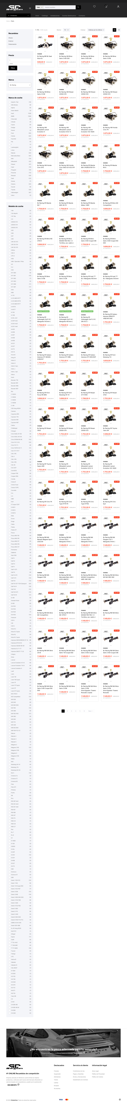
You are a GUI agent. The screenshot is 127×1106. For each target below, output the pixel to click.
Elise (12, 515)
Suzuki (13, 187)
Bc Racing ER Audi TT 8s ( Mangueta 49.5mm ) (89, 279)
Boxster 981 (14, 383)
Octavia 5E (14, 781)
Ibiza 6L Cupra (15, 637)
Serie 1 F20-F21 (15, 880)
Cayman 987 (15, 422)
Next (90, 711)
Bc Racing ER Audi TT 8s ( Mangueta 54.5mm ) (111, 279)
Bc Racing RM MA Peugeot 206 (43, 576)
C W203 (13, 394)
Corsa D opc (14, 484)
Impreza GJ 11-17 (16, 648)
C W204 (13, 397)
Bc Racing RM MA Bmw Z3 (111, 614)
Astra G (13, 360)
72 (65, 30)
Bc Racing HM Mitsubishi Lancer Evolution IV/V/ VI (65, 130)
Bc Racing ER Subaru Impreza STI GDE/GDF (88, 356)
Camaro (13, 411)
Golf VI (13, 572)
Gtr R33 (13, 609)
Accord (13, 354)
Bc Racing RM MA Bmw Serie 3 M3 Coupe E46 (111, 652)
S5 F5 (13, 866)
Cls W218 (14, 470)
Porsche (13, 172)
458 (12, 258)
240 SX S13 (14, 241)
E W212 (13, 510)
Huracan (13, 617)
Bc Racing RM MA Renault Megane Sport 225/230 (44, 539)
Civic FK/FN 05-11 (16, 448)
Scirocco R (14, 874)
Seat (12, 178)
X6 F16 (13, 993)
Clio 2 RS (13, 453)
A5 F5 (13, 349)
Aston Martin (14, 110)
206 (12, 233)
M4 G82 (13, 716)
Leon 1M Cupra (15, 679)
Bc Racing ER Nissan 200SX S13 (88, 429)
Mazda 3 (13, 739)
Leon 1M (13, 677)
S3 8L (13, 849)
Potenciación (12, 44)
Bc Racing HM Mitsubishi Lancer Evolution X (43, 130)
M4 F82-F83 (14, 713)
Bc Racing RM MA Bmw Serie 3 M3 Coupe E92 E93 (45, 688)
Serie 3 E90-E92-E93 (17, 897)
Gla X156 (13, 555)
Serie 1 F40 (14, 883)
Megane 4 (14, 753)
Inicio (37, 16)
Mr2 (12, 761)
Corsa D (13, 482)
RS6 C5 (13, 821)
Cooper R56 (14, 476)
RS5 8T (13, 815)
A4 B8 (13, 337)
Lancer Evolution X (16, 668)
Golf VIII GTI (14, 592)
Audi (12, 113)
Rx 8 (12, 835)
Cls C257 (13, 467)
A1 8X (13, 312)
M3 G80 (13, 710)
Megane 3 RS (15, 750)
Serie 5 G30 (14, 914)
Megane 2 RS (15, 747)
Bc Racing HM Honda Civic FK (110, 129)
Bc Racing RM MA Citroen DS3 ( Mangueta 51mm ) (87, 539)
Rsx (12, 829)
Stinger (13, 934)
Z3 (12, 999)
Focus (13, 532)
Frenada (56, 1071)
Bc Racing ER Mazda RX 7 (44, 204)
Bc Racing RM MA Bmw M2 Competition (45, 614)
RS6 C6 (13, 823)
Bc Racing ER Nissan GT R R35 (88, 394)
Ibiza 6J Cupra (15, 631)
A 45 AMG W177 (16, 304)
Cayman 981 (15, 419)
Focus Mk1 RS (15, 535)
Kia (12, 141)
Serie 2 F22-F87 (15, 888)
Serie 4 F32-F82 (16, 905)
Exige (12, 521)
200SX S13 (14, 222)
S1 (12, 838)
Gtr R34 (13, 612)
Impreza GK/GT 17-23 (17, 651)
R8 (12, 795)
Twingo (13, 953)
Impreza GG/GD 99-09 (17, 645)
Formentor (14, 549)
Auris (12, 377)
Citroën (13, 122)
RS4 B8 (13, 812)
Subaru (13, 184)
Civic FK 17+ (14, 445)
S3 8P (13, 852)
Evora (12, 518)
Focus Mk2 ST (15, 541)
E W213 (13, 513)
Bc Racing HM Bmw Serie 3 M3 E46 (87, 57)
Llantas (56, 1082)
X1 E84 (13, 970)
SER (12, 877)
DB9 (12, 499)
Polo (12, 784)
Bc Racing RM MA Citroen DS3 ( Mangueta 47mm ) (65, 539)
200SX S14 (14, 224)
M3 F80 (13, 708)
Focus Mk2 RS (15, 538)
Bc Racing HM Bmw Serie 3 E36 (43, 93)
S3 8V (13, 855)
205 (12, 230)
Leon (12, 674)
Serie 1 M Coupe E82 (17, 886)
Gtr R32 (13, 606)
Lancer (13, 660)
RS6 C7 (13, 826)
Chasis (11, 38)
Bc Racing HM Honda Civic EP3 (44, 166)
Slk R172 (13, 931)
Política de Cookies (97, 1077)
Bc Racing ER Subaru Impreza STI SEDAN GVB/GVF (44, 357)
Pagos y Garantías (78, 1074)
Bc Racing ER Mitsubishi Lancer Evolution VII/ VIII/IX (109, 466)
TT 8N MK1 (14, 945)
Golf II (13, 558)
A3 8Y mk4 (14, 326)
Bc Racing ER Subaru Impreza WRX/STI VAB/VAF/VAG (110, 316)
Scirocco (13, 872)
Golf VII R (13, 586)
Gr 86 (12, 597)
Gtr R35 (13, 614)
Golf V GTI (14, 569)
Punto (13, 792)
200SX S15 (14, 227)
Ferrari (13, 130)
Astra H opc (14, 366)
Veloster (13, 962)
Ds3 (12, 501)
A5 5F (13, 343)
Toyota (13, 189)
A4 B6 (13, 332)
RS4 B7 (13, 809)
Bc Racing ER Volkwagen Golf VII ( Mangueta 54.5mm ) (44, 319)
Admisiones (57, 1077)
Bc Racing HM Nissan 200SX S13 (110, 93)
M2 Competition (15, 696)
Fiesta (13, 527)
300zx (13, 250)
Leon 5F (13, 688)
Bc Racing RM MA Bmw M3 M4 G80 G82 (111, 576)
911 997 (13, 287)
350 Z (13, 253)
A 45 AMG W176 (16, 301)
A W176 (13, 306)
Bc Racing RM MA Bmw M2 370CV (67, 614)
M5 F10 (13, 722)
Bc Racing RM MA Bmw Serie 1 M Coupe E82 (67, 652)
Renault (13, 175)
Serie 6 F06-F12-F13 (17, 920)
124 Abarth (14, 213)
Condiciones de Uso (78, 1071)
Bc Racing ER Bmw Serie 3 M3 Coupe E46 (88, 240)
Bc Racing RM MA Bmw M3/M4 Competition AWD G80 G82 (89, 577)
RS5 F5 (13, 818)
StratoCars (14, 1100)
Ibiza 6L (13, 634)
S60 (12, 869)
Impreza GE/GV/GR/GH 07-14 (19, 640)
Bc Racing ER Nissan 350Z (44, 429)
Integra (13, 654)
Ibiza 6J (13, 629)
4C (12, 264)
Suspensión (57, 1074)
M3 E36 (13, 699)
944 (12, 289)
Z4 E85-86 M (15, 1007)
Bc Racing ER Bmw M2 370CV (44, 240)
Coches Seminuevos (69, 16)
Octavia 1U (14, 775)
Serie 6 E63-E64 (16, 917)
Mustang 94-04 (15, 770)
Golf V (13, 566)
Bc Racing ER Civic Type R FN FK (65, 503)
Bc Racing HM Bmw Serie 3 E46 (109, 57)
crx (12, 496)
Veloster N (14, 965)
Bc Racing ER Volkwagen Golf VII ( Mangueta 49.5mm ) (66, 319)
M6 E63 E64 (14, 727)
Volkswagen (14, 192)
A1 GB (13, 315)
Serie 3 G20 (14, 903)
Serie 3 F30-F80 (16, 900)
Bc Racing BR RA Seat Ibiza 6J (44, 57)
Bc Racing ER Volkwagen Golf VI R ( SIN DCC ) (88, 319)
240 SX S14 (14, 244)
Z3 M (12, 1002)
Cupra (13, 124)
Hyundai (13, 139)
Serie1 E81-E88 (15, 925)
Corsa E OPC (15, 487)
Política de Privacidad (98, 1074)
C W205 (13, 400)
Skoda (13, 181)
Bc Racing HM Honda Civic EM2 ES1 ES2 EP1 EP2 (67, 167)
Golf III (13, 561)
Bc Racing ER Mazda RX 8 (110, 166)
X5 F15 (13, 987)
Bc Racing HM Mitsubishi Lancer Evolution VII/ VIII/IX (87, 130)
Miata (12, 758)
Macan (13, 733)
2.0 (12, 219)
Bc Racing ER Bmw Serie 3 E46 (43, 277)
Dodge (13, 127)
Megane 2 (14, 744)
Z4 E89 (13, 1010)
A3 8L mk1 (14, 318)
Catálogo (45, 16)
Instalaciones (55, 16)
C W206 (13, 402)
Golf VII (13, 580)
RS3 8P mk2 (14, 801)
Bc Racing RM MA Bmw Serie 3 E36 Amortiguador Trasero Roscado (111, 689)
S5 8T (13, 863)
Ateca (13, 374)
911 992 (13, 278)
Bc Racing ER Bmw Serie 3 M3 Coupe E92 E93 (110, 241)
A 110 (12, 295)
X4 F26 (13, 979)
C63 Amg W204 (15, 408)
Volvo (12, 195)
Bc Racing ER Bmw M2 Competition (110, 204)
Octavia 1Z (14, 778)
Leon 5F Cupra (15, 691)
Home (8, 21)
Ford (12, 133)
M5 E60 (13, 719)
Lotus (12, 150)
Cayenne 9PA (15, 414)
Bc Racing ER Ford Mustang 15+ (109, 356)
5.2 (12, 267)
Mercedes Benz (15, 155)
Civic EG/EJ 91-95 (16, 434)
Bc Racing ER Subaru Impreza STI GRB (66, 356)
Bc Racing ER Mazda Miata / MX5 (88, 204)
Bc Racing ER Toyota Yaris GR (110, 429)
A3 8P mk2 (14, 321)
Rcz (12, 798)
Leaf (12, 671)
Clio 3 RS (13, 459)
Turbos (56, 1079)
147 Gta (13, 216)
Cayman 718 (14, 417)
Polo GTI (13, 787)
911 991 (13, 275)
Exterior (11, 41)
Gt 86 (12, 603)
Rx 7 (12, 832)
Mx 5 (12, 773)
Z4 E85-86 (14, 1004)
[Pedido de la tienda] (96, 30)
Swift (12, 939)
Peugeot (13, 170)
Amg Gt (13, 357)
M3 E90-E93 (15, 705)
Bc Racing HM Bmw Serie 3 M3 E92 (65, 57)
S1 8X (13, 843)
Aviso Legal (95, 1071)
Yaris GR (13, 996)
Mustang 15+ (15, 767)
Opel (12, 167)
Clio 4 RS (13, 462)
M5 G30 (13, 725)
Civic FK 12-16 (15, 442)
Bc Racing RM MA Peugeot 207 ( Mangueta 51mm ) (109, 539)
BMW (12, 116)
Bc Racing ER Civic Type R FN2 (87, 503)
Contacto (82, 16)
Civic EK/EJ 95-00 (16, 436)
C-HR (12, 405)
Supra (13, 937)
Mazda (13, 153)
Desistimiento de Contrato (80, 1079)
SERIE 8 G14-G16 (16, 922)
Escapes (56, 1085)
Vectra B (13, 959)
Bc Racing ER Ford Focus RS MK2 (43, 394)
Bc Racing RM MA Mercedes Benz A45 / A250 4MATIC (66, 577)
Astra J (13, 369)
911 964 (13, 272)
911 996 (13, 284)
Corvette (13, 490)
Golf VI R (13, 578)
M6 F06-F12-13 (15, 730)
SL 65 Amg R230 (16, 928)
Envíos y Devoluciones (79, 1077)
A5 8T (13, 346)
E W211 (13, 507)
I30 (12, 623)
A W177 (13, 309)
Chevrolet (14, 119)
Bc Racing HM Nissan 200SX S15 (66, 93)
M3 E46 (13, 702)
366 (68, 30)
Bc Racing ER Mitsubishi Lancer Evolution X (65, 466)
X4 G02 (13, 982)
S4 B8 (13, 860)
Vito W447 (14, 968)
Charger (13, 431)
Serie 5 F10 (14, 911)
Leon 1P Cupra (15, 685)
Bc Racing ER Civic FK (44, 502)
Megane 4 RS (15, 756)
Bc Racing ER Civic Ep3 (109, 503)
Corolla (13, 479)
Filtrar (13, 68)
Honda (13, 136)
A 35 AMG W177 (16, 298)
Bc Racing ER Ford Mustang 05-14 (65, 394)
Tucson (13, 951)
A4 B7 (13, 335)
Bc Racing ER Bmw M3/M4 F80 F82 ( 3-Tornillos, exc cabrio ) (66, 241)
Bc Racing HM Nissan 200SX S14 (88, 93)
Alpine (13, 107)
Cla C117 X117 (15, 450)
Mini (12, 158)
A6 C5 (13, 352)
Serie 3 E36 (14, 891)
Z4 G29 (13, 1013)
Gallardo (13, 552)
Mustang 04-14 (15, 764)
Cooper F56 (14, 473)
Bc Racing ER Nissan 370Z (110, 394)
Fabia (12, 524)
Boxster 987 (14, 388)
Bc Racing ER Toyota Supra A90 (44, 465)
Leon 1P (13, 682)
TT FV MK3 (14, 948)
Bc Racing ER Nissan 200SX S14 (66, 429)
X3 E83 (13, 973)
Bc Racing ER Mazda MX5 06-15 (66, 204)
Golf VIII (13, 589)
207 (12, 236)
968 (12, 292)
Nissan (13, 164)
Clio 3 (12, 456)
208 (12, 239)
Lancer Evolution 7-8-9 (17, 665)
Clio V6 (13, 465)
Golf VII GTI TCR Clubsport (19, 583)
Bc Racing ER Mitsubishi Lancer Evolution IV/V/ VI (87, 466)
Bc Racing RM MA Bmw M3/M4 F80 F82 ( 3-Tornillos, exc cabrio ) (89, 615)
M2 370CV (14, 694)
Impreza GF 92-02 (16, 643)
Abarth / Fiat (14, 102)
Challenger (14, 428)
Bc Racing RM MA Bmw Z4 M (45, 652)
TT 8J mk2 (14, 942)
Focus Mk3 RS (15, 544)
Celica (13, 425)
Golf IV (13, 564)
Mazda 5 (13, 742)
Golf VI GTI (14, 575)
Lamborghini (14, 147)
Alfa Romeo (14, 105)
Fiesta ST (14, 530)
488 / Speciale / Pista (17, 261)
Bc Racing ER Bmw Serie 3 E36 (65, 277)
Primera (13, 790)
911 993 (13, 281)
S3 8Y (13, 857)
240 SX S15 (14, 247)
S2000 (13, 846)
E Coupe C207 (15, 504)
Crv (12, 493)
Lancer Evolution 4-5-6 (18, 662)
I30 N (12, 626)
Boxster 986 (14, 386)
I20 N (12, 620)
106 (12, 210)
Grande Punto (15, 600)
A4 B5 (13, 329)
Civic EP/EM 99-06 (16, 439)
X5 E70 (13, 985)
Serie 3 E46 (14, 894)
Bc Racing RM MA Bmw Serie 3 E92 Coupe (89, 652)
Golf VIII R (14, 595)
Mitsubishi (14, 161)
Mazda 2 (13, 736)
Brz (12, 391)
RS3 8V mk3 (14, 804)
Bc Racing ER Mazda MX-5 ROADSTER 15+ (88, 166)
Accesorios (57, 1088)
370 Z (13, 256)
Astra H (13, 363)
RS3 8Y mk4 (14, 807)
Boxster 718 (14, 380)
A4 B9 (13, 340)
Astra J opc (14, 371)
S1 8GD (13, 840)
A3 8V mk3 (14, 323)
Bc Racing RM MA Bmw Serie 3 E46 (67, 687)
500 (12, 270)
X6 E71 (13, 990)
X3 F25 (13, 976)
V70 (12, 956)
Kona (12, 657)
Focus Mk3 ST (15, 547)
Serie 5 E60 (14, 908)
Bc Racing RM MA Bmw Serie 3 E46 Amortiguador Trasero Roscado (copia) (89, 689)
